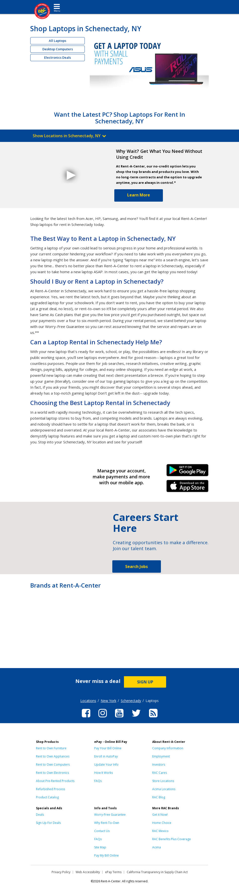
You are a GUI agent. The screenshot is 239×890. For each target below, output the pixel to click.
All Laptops (57, 40)
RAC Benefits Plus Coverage (171, 839)
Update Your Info (106, 764)
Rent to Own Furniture (51, 748)
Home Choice (161, 823)
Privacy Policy (61, 872)
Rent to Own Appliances (52, 756)
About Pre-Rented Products (55, 781)
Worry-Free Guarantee (110, 814)
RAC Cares (159, 773)
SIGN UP (145, 682)
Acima (156, 847)
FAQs (98, 781)
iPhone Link (187, 487)
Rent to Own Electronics (52, 773)
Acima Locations (163, 789)
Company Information (167, 748)
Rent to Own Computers (53, 764)
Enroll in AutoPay (106, 756)
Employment (161, 756)
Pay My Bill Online (106, 855)
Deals (40, 814)
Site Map (100, 847)
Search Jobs (136, 566)
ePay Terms (113, 872)
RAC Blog (158, 797)
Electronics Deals (57, 57)
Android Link (187, 472)
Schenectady (131, 700)
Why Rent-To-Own (106, 823)
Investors (158, 764)
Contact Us (102, 831)
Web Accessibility (88, 872)
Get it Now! (160, 814)
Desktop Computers (57, 49)
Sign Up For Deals (48, 823)
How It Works (103, 773)
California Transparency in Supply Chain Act (157, 872)
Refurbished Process (50, 789)
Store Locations (163, 781)
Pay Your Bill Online (107, 748)
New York (108, 700)
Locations (88, 700)
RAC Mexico (160, 831)
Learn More (138, 195)
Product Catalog (47, 797)
